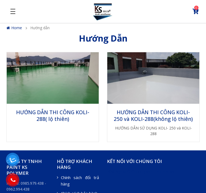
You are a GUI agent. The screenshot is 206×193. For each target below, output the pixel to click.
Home (14, 27)
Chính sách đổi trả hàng (80, 181)
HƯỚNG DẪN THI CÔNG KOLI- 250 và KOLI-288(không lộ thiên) (153, 116)
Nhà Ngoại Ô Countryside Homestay (140, 171)
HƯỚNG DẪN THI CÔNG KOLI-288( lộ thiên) (52, 116)
